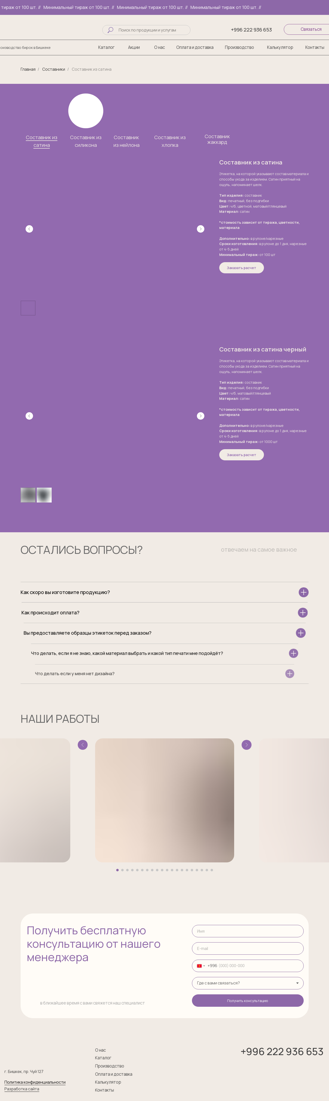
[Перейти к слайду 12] (172, 870)
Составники (53, 69)
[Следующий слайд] (200, 229)
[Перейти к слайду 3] (127, 870)
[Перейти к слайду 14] (182, 870)
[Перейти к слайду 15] (187, 870)
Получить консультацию (247, 1000)
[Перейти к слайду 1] (117, 870)
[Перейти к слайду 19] (207, 870)
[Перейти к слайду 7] (147, 870)
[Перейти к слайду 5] (137, 870)
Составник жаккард (217, 139)
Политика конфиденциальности (35, 1082)
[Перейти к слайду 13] (177, 870)
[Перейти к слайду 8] (152, 870)
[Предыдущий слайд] (29, 229)
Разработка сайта (21, 1089)
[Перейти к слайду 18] (202, 870)
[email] (248, 948)
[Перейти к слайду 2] (122, 870)
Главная (28, 69)
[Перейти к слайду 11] (167, 870)
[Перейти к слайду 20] (212, 870)
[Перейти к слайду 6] (142, 870)
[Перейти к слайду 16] (192, 870)
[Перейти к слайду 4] (132, 870)
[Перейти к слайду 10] (162, 870)
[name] (248, 931)
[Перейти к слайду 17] (197, 870)
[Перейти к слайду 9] (157, 870)
